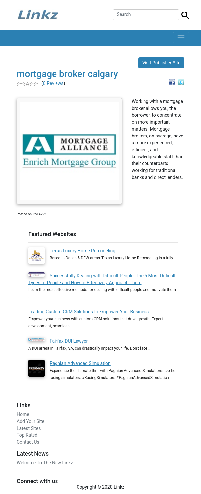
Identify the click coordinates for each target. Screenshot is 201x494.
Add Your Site (30, 421)
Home (23, 414)
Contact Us (28, 442)
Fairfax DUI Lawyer (69, 341)
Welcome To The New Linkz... (47, 462)
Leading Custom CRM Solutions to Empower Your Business (88, 311)
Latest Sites (29, 428)
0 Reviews (53, 83)
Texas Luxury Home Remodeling (82, 250)
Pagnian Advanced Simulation (80, 363)
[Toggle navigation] (181, 37)
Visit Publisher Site (161, 62)
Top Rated (27, 435)
